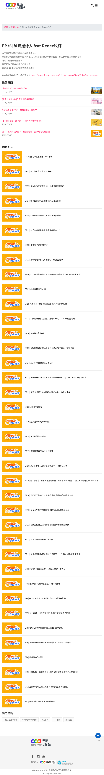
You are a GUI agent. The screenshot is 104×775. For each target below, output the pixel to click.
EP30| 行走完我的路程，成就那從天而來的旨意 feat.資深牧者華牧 (52, 274)
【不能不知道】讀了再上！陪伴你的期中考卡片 (22, 121)
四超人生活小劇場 (10, 720)
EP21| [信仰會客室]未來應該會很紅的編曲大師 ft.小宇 (47, 392)
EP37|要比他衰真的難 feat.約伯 (38, 171)
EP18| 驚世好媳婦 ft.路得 (35, 436)
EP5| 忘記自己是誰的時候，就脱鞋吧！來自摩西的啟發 (48, 642)
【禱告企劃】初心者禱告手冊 (14, 88)
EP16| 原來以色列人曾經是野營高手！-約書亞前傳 (46, 465)
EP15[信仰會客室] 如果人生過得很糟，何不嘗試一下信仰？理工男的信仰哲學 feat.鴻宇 (61, 480)
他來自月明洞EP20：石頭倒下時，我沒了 (19, 110)
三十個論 (57, 720)
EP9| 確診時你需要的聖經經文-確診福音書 (43, 583)
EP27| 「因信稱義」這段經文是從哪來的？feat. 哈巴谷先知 (50, 318)
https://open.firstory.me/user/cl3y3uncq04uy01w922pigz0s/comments (64, 75)
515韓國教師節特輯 (29, 720)
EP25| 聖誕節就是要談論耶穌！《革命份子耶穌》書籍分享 (49, 348)
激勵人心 (15, 27)
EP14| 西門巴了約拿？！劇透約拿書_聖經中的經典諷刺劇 (26, 131)
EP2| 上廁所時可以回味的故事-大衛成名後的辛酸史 (46, 686)
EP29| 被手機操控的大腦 (35, 289)
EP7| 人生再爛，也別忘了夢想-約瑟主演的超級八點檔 (47, 613)
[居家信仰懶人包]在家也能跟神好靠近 (18, 99)
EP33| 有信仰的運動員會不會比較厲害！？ (43, 230)
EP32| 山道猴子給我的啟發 (36, 245)
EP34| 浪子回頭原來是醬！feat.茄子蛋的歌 (43, 200)
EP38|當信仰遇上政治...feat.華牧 (38, 156)
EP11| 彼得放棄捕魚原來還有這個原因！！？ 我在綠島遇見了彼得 (52, 554)
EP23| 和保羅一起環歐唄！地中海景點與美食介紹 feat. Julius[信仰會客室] (56, 377)
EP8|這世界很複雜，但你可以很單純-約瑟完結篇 (45, 598)
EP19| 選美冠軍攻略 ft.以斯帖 (37, 421)
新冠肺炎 (45, 720)
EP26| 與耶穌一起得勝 (34, 333)
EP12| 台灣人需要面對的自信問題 (39, 539)
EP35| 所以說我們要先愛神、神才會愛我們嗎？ (45, 186)
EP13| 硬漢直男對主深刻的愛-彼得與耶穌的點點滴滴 (47, 510)
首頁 (6, 27)
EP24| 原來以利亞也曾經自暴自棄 (39, 362)
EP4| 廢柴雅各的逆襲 (34, 657)
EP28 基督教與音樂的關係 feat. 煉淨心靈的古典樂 (46, 303)
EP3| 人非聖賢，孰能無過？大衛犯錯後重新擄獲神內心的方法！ (52, 672)
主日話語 (68, 720)
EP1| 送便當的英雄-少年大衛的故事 (40, 701)
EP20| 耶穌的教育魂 (33, 407)
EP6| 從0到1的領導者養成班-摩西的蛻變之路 (44, 627)
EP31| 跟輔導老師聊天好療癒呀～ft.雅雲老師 (44, 259)
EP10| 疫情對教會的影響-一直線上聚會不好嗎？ (45, 569)
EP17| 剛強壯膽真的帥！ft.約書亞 (39, 451)
